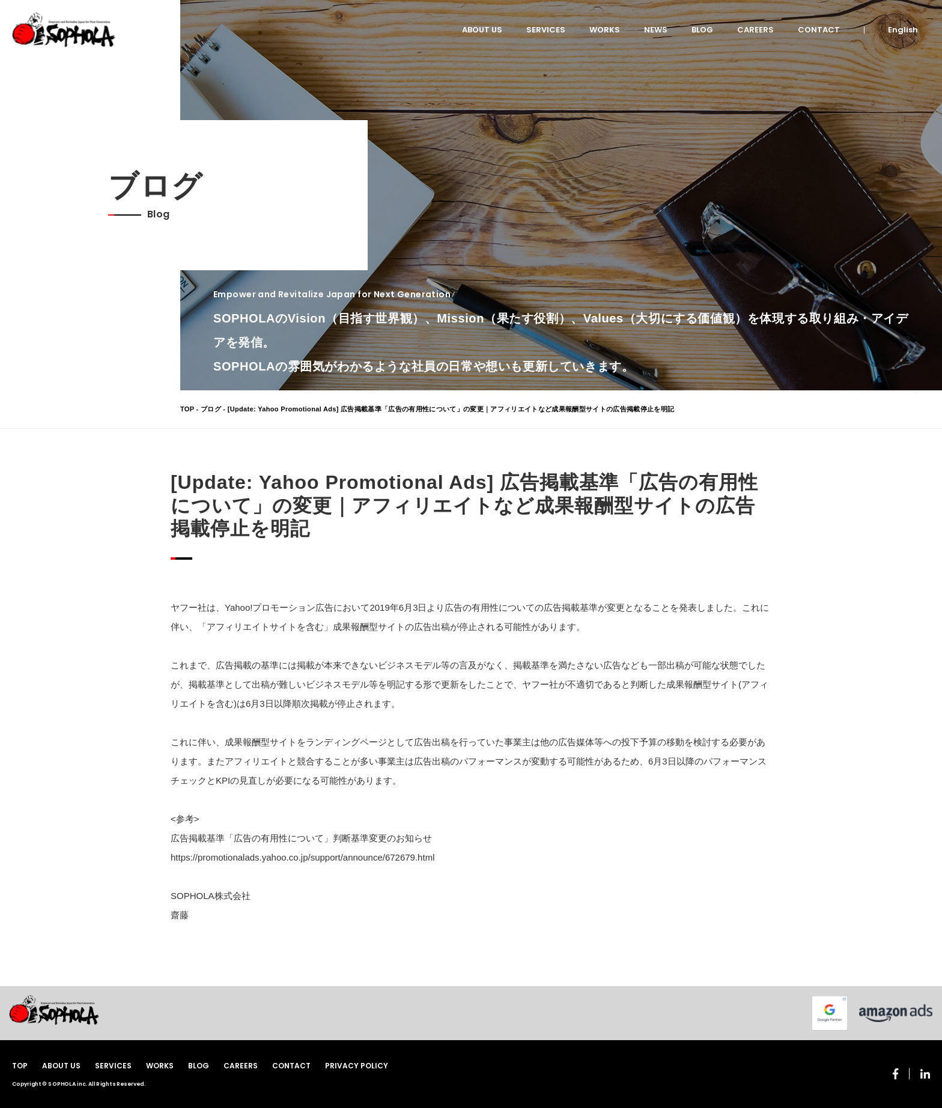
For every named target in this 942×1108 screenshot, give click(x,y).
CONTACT (819, 29)
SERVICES (545, 29)
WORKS (604, 29)
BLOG (702, 29)
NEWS (655, 29)
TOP (187, 409)
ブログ (211, 409)
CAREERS (755, 29)
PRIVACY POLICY (356, 1066)
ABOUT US (482, 29)
